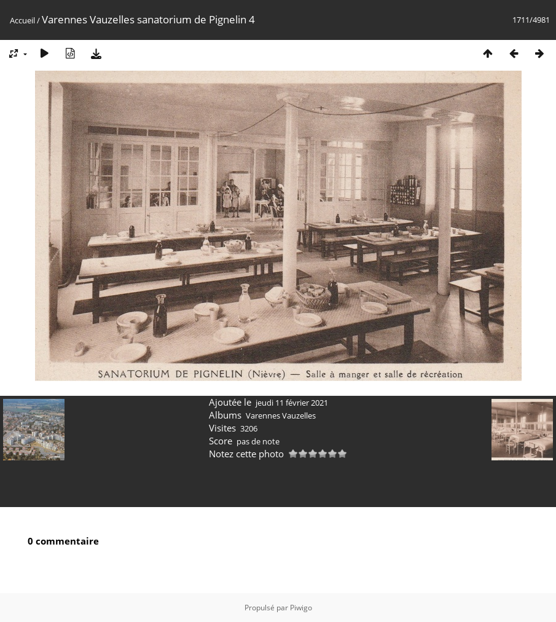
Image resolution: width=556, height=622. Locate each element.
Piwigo (301, 607)
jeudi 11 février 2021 (292, 402)
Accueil (22, 20)
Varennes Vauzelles (281, 415)
